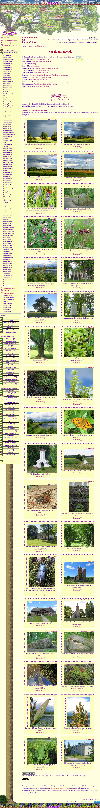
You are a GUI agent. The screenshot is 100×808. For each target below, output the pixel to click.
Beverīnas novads (7, 87)
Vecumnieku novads (8, 299)
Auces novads (6, 75)
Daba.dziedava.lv (12, 45)
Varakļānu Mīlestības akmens (41, 61)
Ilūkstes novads (7, 128)
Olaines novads (7, 201)
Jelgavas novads (7, 144)
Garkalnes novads (8, 118)
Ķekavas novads (7, 154)
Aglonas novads (7, 57)
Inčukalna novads (7, 130)
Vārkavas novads (7, 295)
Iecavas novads (7, 124)
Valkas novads (7, 281)
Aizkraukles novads (8, 59)
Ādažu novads (7, 55)
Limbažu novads (7, 174)
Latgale (30, 46)
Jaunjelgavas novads (8, 132)
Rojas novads (6, 237)
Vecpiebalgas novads (8, 297)
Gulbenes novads (7, 122)
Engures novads (7, 114)
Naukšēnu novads (7, 193)
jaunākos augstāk (55, 100)
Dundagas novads (7, 110)
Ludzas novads (7, 180)
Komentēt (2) (40, 148)
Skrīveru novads (7, 263)
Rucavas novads (7, 241)
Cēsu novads (6, 96)
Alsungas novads (7, 67)
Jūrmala (5, 146)
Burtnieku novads (8, 91)
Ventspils (5, 301)
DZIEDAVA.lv (52, 3)
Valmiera (5, 283)
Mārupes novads (7, 186)
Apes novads (6, 73)
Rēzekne (5, 219)
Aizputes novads (7, 61)
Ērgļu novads (6, 116)
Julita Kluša (54, 119)
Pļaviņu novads (7, 209)
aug (68, 99)
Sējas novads (6, 259)
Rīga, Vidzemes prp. (8, 231)
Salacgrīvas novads (8, 249)
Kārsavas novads (7, 150)
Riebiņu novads (7, 223)
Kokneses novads (7, 158)
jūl (65, 99)
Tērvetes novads (7, 275)
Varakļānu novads (8, 286)
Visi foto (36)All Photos (56, 96)
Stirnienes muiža (34, 77)
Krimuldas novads (8, 162)
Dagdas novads (7, 102)
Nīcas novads (6, 197)
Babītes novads (7, 77)
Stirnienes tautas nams (60, 82)
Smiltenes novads (7, 267)
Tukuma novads (7, 277)
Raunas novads (7, 217)
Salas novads (6, 251)
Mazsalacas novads (8, 188)
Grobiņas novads (7, 120)
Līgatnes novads (7, 172)
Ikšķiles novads (7, 126)
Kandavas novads (7, 148)
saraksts (10, 40)
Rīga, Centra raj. (7, 225)
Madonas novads (7, 182)
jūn (63, 99)
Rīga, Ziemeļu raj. (8, 235)
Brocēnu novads (7, 89)
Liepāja (5, 170)
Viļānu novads (7, 309)
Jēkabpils (5, 138)
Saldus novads (7, 255)
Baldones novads (7, 79)
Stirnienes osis (34, 59)
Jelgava (5, 142)
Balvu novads (6, 83)
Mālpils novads (7, 184)
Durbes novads (7, 112)
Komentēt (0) (40, 213)
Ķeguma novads (7, 152)
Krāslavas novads (7, 160)
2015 (86, 209)
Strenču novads (7, 271)
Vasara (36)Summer (65, 96)
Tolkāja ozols (44, 59)
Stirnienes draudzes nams (44, 82)
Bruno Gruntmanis (89, 187)
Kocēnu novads (7, 156)
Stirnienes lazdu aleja (43, 70)
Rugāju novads (7, 243)
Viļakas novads (7, 307)
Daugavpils (6, 104)
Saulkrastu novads (8, 257)
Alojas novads (7, 65)
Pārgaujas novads (7, 205)
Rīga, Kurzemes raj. (8, 227)
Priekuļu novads (7, 215)
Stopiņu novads (7, 269)
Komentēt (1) (77, 147)
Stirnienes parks (40, 68)
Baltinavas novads (8, 81)
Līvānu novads (7, 176)
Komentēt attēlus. (41, 110)
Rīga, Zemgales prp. (8, 233)
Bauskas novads (7, 85)
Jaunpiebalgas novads (9, 134)
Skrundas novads (7, 265)
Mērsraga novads (7, 191)
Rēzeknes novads (7, 221)
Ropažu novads (7, 239)
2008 (54, 144)
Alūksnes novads (7, 69)
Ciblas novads (7, 100)
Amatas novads (7, 71)
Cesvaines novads (7, 98)
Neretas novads (7, 195)
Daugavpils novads (8, 106)
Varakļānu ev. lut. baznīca (60, 75)
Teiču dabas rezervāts (41, 73)
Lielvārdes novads (8, 168)
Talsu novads (6, 273)
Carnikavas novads (8, 93)
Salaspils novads (7, 253)
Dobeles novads (7, 108)
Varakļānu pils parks (52, 68)
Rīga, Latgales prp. (8, 229)
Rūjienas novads (7, 245)
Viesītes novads (7, 305)
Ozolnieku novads (8, 203)
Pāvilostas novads (7, 207)
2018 (46, 474)
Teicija (34, 64)
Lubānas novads (7, 178)
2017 (50, 211)
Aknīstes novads (7, 63)
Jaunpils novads (7, 136)
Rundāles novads (7, 247)
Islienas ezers (35, 66)
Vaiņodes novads (7, 279)
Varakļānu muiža (45, 77)
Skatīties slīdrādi (28, 110)
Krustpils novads (7, 164)
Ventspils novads (7, 303)
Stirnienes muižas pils (40, 79)
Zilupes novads (7, 311)
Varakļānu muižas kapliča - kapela (45, 84)
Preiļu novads (6, 211)
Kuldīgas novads (7, 166)
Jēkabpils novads (7, 140)
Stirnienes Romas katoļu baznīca (40, 75)
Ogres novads (6, 199)
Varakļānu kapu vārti (42, 86)
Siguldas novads (7, 261)
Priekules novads (7, 213)
